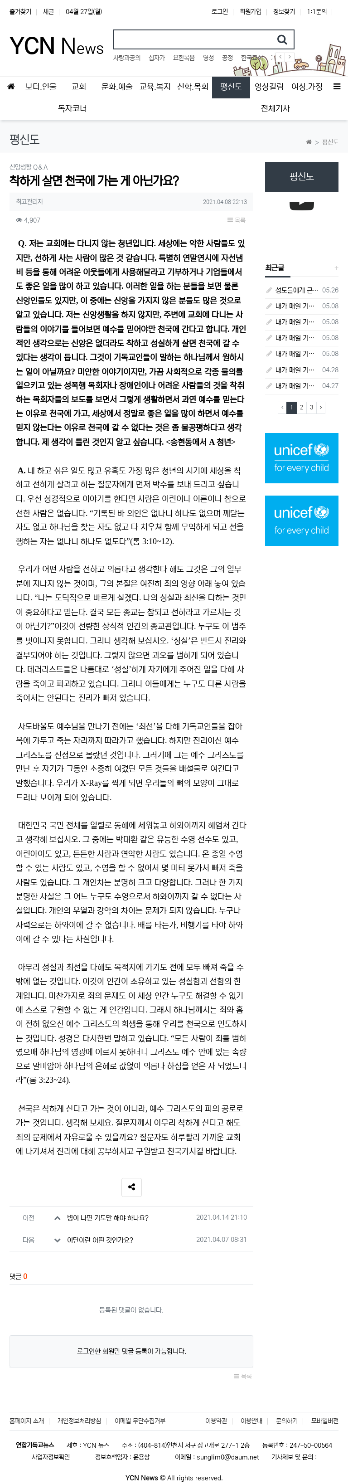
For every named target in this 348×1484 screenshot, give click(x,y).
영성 (208, 58)
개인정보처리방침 (79, 1421)
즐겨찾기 (20, 11)
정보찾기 (284, 11)
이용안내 (251, 1421)
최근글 (274, 268)
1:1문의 (317, 11)
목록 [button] (236, 220)
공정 (227, 58)
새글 (48, 11)
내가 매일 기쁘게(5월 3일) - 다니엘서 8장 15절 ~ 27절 (292, 354)
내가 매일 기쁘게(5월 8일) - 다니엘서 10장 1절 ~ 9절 (292, 306)
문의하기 (287, 1421)
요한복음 (184, 58)
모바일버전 (324, 1421)
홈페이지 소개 (27, 1421)
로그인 (220, 11)
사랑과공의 (126, 58)
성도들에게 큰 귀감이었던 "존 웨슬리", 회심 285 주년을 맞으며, (292, 290)
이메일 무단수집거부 (140, 1421)
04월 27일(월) (84, 11)
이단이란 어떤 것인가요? (100, 1240)
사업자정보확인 (51, 1457)
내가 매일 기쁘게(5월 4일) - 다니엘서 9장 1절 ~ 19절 (292, 338)
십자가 (157, 58)
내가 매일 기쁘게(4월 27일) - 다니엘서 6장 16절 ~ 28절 (292, 386)
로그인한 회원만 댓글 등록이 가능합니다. (131, 1351)
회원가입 (250, 11)
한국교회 (252, 58)
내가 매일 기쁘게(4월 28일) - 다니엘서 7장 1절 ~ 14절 (292, 370)
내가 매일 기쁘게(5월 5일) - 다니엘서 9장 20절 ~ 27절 (292, 322)
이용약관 (216, 1421)
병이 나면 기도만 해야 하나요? (108, 1218)
